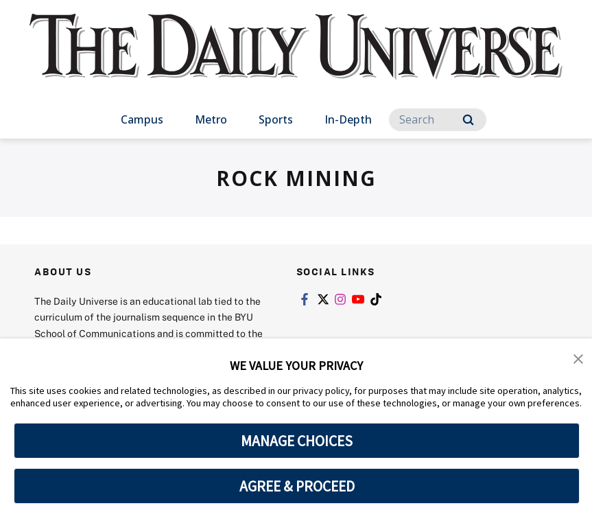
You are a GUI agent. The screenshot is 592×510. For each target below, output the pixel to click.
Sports (276, 119)
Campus (142, 119)
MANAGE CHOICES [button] (296, 440)
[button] (578, 358)
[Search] (437, 120)
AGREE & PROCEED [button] (296, 486)
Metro (211, 119)
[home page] (296, 60)
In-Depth (348, 119)
